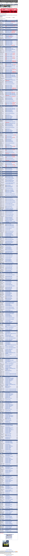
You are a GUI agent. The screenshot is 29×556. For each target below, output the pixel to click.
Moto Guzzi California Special (9, 215)
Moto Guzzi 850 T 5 (7, 359)
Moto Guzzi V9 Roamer (8, 61)
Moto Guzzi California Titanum (9, 183)
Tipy (5, 4)
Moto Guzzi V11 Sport (8, 243)
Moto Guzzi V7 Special (8, 117)
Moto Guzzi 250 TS (7, 503)
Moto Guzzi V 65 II (7, 397)
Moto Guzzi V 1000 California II (9, 393)
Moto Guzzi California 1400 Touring (10, 49)
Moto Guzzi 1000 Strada (8, 281)
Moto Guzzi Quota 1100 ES (9, 232)
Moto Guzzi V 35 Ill (7, 366)
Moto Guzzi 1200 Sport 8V (9, 90)
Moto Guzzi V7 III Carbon (8, 40)
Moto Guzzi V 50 (7, 483)
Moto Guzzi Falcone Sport (8, 521)
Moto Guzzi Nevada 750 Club (9, 188)
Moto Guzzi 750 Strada (8, 283)
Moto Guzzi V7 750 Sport (8, 512)
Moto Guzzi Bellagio (8, 162)
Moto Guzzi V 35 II (7, 381)
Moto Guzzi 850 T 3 (7, 455)
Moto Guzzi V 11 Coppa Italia (9, 190)
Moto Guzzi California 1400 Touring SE (10, 76)
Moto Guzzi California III (8, 292)
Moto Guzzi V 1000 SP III (8, 322)
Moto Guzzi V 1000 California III (9, 327)
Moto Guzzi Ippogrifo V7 (8, 248)
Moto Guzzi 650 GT (7, 331)
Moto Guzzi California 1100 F (9, 254)
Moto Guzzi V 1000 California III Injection (10, 347)
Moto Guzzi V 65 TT (8, 386)
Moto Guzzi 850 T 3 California (9, 425)
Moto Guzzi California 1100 (8, 264)
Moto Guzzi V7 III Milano (8, 54)
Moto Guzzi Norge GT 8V (8, 81)
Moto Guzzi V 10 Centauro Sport (9, 219)
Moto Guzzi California (8, 136)
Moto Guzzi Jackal (7, 229)
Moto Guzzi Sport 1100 (8, 270)
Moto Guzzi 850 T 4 (7, 444)
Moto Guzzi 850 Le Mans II (8, 454)
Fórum (8, 4)
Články (1, 4)
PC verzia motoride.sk (9, 549)
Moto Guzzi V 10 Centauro (8, 271)
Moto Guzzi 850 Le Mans (8, 476)
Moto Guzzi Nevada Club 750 (9, 231)
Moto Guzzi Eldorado (8, 50)
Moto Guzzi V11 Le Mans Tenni (9, 208)
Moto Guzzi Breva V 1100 (9, 176)
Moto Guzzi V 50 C (8, 418)
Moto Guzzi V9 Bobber (8, 60)
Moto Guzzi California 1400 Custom (10, 108)
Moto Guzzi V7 (7, 144)
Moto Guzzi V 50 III (8, 435)
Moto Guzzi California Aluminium (9, 178)
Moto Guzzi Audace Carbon (9, 48)
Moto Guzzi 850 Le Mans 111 (9, 424)
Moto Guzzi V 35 (7, 472)
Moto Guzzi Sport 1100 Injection (9, 241)
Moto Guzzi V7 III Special (8, 43)
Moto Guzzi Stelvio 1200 (8, 164)
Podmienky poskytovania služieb (9, 551)
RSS (14, 551)
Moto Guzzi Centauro (8, 246)
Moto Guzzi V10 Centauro (8, 233)
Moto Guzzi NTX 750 (8, 297)
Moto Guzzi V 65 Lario (8, 398)
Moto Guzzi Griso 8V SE (8, 97)
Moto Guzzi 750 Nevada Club (9, 211)
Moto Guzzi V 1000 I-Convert (9, 480)
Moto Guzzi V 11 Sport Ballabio (9, 191)
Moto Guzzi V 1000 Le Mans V (9, 321)
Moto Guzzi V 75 (7, 355)
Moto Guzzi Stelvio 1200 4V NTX (9, 159)
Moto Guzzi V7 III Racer (8, 41)
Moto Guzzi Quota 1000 (8, 269)
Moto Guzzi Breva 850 (8, 163)
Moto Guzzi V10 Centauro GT (9, 234)
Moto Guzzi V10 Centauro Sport (9, 235)
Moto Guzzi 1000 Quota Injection (9, 313)
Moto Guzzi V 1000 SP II (8, 365)
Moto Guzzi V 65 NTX (8, 370)
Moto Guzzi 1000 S (7, 314)
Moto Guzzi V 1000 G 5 (8, 445)
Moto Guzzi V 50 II (7, 464)
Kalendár (10, 4)
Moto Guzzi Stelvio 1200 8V (9, 82)
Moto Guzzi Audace (8, 47)
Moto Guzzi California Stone (9, 181)
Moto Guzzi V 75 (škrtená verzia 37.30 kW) (10, 390)
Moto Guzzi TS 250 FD (8, 500)
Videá (3, 4)
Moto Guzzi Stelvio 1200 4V (9, 158)
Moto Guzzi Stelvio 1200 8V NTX (9, 83)
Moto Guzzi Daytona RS (8, 247)
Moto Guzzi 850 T (7, 507)
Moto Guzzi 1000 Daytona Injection (9, 302)
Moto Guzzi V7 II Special (8, 86)
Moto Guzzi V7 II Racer (8, 85)
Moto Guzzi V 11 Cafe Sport (9, 189)
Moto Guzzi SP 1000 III (8, 299)
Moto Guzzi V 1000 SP (8, 431)
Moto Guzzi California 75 (8, 228)
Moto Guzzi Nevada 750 (8, 206)
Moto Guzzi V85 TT (8, 28)
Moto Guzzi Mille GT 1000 (8, 295)
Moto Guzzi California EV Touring (9, 180)
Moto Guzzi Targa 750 (8, 335)
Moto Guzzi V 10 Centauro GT (9, 218)
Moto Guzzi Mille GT (8, 320)
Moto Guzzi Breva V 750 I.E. (9, 177)
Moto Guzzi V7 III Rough (8, 42)
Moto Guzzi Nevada (8, 139)
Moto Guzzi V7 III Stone (8, 37)
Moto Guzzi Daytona (8, 294)
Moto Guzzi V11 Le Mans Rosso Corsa (10, 195)
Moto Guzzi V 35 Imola (8, 433)
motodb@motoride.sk (3, 15)
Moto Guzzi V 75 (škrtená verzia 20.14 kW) (10, 373)
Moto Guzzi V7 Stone (8, 31)
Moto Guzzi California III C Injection (9, 317)
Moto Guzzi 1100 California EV (9, 245)
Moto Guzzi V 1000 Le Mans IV (9, 394)
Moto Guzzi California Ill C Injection (9, 308)
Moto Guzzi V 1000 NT (8, 430)
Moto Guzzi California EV (9, 179)
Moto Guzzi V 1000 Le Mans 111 (9, 429)
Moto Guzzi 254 (7, 495)
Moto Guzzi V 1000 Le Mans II (9, 459)
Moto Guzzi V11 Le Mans (8, 192)
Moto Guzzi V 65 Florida (8, 351)
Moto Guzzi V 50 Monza (8, 420)
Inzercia (13, 4)
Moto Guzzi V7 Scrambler (9, 116)
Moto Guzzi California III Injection (9, 307)
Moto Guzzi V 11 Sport (8, 220)
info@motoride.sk (2, 551)
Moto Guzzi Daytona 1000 (8, 267)
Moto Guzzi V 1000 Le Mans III (9, 416)
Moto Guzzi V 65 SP (7, 399)
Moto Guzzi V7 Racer (8, 115)
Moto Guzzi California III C (8, 316)
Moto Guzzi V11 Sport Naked (9, 209)
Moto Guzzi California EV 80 (9, 199)
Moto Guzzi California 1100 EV (9, 225)
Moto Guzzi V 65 (7, 300)
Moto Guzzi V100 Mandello (9, 23)
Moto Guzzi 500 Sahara (8, 504)
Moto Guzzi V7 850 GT (8, 513)
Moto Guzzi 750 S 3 (7, 496)
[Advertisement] (8, 548)
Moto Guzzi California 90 (8, 137)
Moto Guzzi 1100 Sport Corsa (9, 224)
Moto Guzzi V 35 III (7, 382)
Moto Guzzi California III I (8, 293)
